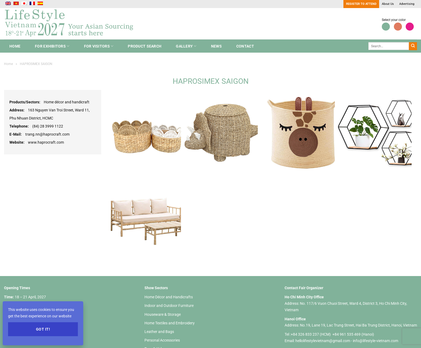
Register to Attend (361, 4)
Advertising (406, 4)
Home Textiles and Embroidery (169, 323)
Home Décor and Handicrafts (168, 297)
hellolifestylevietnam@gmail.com (323, 341)
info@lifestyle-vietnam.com (375, 341)
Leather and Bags (159, 331)
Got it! (43, 329)
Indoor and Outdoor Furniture (169, 305)
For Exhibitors (52, 46)
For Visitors (99, 46)
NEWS (216, 46)
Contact (245, 46)
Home (14, 46)
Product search (144, 46)
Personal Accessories (162, 340)
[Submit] (413, 46)
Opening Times (17, 288)
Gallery (186, 46)
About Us (388, 4)
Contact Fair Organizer (304, 288)
